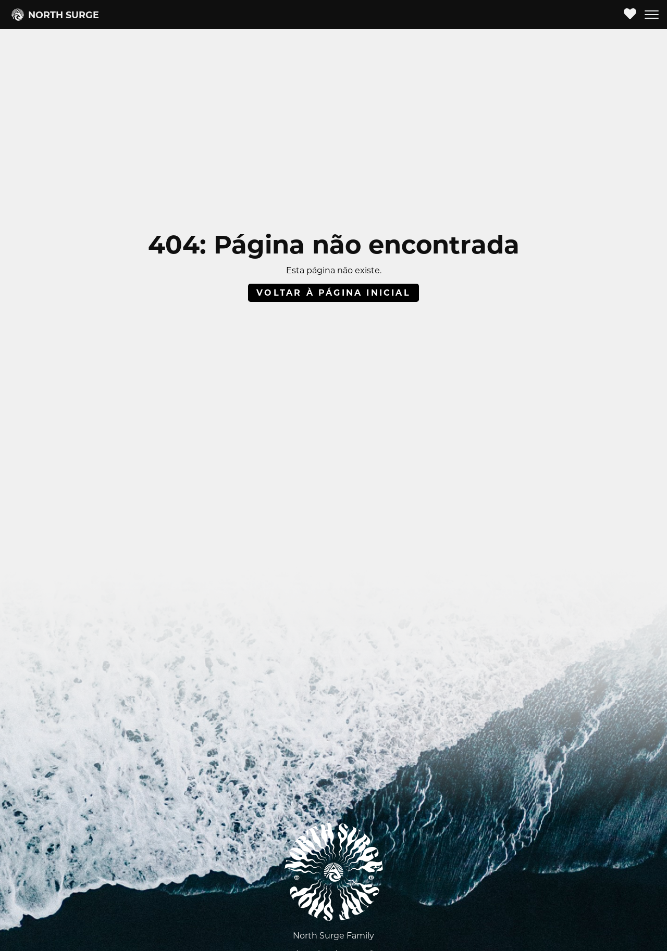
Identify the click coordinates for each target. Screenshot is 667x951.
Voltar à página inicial (333, 293)
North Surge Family (333, 936)
